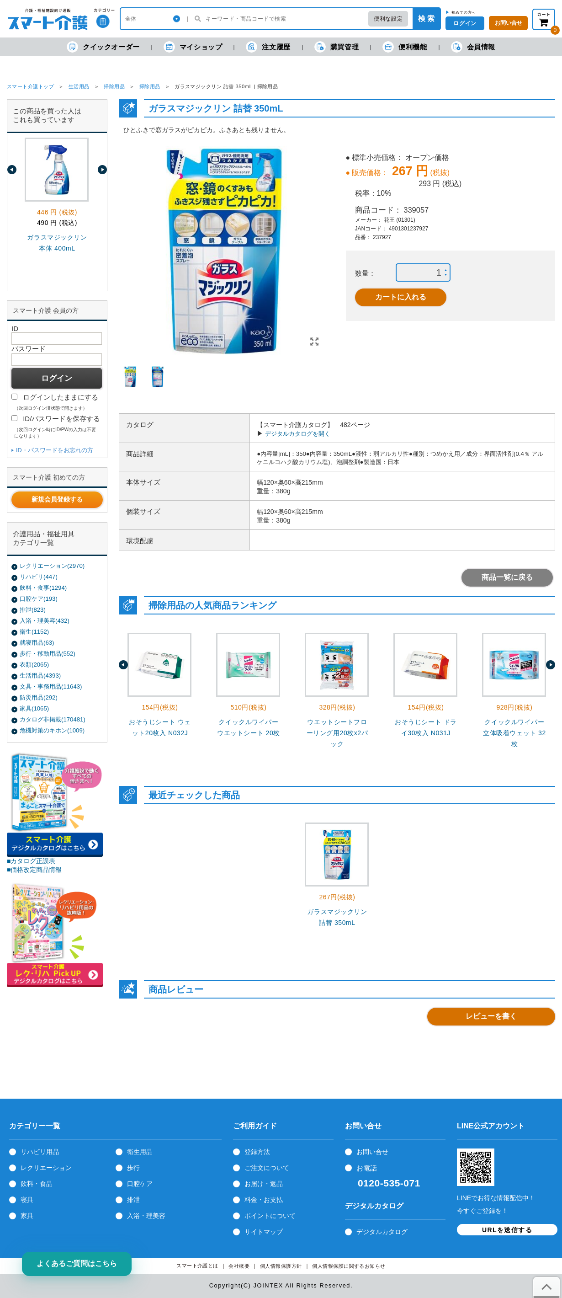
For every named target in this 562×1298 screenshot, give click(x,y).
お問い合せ (372, 1151)
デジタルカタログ (382, 1232)
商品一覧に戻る (507, 577)
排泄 (133, 1200)
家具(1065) (34, 708)
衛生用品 (140, 1151)
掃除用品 (114, 86)
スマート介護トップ (30, 86)
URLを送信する (507, 1230)
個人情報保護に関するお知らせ (349, 1266)
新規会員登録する (57, 499)
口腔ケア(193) (39, 598)
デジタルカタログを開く (297, 433)
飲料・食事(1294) (43, 587)
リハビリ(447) (39, 576)
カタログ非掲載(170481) (52, 719)
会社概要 (238, 1266)
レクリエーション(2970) (52, 565)
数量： (365, 273)
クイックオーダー (103, 47)
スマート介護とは (197, 1265)
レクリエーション (46, 1167)
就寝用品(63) (37, 642)
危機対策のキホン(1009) (52, 730)
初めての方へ (463, 12)
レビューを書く (491, 1016)
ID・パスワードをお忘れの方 (54, 450)
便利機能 (404, 47)
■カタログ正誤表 (31, 861)
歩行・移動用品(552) (47, 653)
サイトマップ (263, 1232)
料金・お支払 (263, 1200)
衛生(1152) (34, 631)
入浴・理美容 (146, 1216)
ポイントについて (270, 1216)
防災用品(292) (39, 697)
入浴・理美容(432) (44, 620)
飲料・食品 (37, 1183)
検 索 (426, 18)
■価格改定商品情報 (34, 869)
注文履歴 (268, 47)
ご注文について (266, 1167)
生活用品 (79, 86)
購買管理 (336, 47)
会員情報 (473, 47)
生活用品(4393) (40, 675)
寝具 (27, 1200)
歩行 (133, 1167)
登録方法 (257, 1151)
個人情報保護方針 (281, 1266)
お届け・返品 (263, 1183)
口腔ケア (140, 1183)
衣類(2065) (34, 664)
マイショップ (193, 47)
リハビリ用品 (40, 1151)
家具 (27, 1216)
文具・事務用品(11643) (51, 686)
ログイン (464, 23)
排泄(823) (33, 609)
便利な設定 (388, 19)
